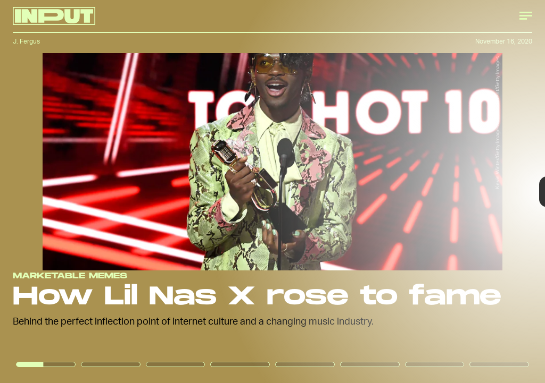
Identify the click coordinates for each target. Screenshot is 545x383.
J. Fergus (26, 41)
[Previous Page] (90, 191)
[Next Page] (362, 191)
